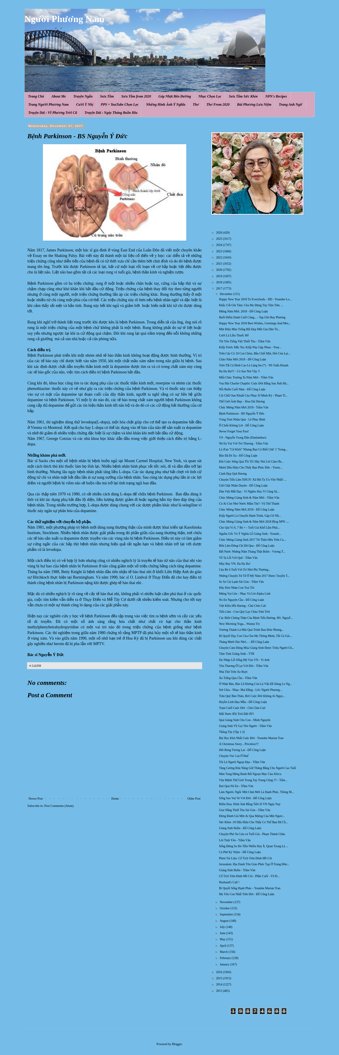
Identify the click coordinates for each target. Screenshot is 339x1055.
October (225, 908)
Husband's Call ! (229, 882)
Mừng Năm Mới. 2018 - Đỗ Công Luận (243, 311)
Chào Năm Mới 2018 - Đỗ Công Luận (242, 359)
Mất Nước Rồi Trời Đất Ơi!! (236, 714)
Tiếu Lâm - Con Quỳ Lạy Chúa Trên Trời (244, 611)
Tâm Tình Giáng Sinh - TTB (236, 653)
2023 (219, 251)
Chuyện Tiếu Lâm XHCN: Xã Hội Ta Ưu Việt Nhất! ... (252, 479)
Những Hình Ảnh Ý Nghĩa (165, 104)
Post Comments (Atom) (59, 806)
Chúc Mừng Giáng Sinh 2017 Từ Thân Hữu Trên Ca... (252, 539)
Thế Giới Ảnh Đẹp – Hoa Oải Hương (242, 401)
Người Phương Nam (64, 19)
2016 (219, 972)
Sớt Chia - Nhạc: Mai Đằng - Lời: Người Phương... (250, 690)
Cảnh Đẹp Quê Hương (233, 473)
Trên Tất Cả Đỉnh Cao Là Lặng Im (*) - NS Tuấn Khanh (253, 365)
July (223, 927)
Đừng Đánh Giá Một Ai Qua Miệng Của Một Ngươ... (251, 816)
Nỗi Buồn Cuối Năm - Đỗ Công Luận (242, 389)
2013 (219, 990)
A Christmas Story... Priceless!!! (238, 744)
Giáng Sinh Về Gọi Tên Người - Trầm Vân (245, 726)
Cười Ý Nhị (84, 104)
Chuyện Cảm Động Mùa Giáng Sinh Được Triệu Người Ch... (256, 647)
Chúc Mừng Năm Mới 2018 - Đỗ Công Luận (246, 509)
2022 (219, 257)
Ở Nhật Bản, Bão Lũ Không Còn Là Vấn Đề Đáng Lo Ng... (255, 684)
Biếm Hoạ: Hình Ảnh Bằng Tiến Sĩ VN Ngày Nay (249, 804)
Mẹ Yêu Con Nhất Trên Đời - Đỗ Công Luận (246, 894)
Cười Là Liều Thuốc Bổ (233, 335)
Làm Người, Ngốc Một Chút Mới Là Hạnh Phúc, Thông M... (256, 792)
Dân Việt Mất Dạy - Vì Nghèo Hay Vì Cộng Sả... (249, 491)
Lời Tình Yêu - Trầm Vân (235, 840)
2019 (219, 276)
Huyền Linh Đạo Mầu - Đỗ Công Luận (243, 702)
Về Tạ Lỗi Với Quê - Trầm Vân (238, 557)
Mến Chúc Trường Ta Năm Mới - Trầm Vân (246, 377)
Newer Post (36, 798)
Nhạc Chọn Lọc (209, 96)
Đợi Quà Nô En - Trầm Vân (236, 786)
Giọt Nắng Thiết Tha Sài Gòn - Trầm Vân (244, 810)
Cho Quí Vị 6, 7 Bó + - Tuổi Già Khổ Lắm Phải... (249, 527)
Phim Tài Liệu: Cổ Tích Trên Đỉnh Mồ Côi (245, 858)
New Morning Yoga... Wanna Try (239, 623)
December (226, 294)
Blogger (177, 1044)
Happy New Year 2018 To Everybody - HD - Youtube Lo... (255, 299)
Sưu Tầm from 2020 (136, 96)
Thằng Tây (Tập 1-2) (232, 732)
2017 (219, 288)
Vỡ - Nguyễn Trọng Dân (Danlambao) (242, 437)
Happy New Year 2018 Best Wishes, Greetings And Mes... (255, 323)
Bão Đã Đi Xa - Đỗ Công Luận (238, 455)
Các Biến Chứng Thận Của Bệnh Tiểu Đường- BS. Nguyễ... (256, 618)
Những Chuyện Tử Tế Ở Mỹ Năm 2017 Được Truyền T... (254, 575)
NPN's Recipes (276, 96)
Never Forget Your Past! (234, 431)
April (223, 945)
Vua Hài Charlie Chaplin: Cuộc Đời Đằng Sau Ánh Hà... (254, 383)
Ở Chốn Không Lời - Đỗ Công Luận (241, 425)
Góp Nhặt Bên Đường (174, 96)
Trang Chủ (36, 96)
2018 (219, 282)
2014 (219, 984)
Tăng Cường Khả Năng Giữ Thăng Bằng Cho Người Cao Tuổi (257, 768)
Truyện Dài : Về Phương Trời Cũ (52, 112)
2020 (219, 269)
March (224, 952)
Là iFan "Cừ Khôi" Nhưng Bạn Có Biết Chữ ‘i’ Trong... (253, 449)
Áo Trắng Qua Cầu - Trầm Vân (238, 678)
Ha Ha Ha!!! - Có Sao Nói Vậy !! (239, 371)
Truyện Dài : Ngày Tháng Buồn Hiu (110, 112)
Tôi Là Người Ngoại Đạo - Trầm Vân (242, 762)
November (227, 902)
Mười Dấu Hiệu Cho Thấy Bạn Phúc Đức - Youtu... (250, 467)
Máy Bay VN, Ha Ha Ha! (234, 563)
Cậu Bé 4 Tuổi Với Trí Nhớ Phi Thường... (244, 569)
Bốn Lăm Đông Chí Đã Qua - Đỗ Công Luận (246, 545)
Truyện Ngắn (83, 96)
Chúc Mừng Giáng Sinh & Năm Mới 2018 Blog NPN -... (254, 521)
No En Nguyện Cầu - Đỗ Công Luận (241, 599)
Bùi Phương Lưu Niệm (254, 104)
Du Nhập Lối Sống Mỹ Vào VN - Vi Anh (244, 660)
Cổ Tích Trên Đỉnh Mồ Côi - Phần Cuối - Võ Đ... (249, 876)
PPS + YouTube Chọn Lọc (120, 104)
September (227, 914)
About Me (58, 96)
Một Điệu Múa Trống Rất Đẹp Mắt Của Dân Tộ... (249, 329)
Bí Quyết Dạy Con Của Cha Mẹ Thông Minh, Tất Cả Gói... (255, 636)
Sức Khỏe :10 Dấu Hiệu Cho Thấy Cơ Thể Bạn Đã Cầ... (253, 822)
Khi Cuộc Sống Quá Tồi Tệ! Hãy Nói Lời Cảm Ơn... (251, 461)
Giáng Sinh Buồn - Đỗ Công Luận (240, 828)
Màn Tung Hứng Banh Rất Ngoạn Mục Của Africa (250, 774)
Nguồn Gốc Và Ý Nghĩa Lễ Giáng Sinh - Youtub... (250, 533)
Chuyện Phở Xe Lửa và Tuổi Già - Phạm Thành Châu (252, 834)
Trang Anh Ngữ (290, 104)
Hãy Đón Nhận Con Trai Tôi (236, 587)
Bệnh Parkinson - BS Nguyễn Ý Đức (241, 413)
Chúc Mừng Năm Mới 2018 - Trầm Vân (243, 407)
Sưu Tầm (107, 96)
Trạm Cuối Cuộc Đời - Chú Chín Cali (242, 708)
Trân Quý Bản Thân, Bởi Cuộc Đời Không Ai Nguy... (252, 696)
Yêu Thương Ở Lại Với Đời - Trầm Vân (243, 666)
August (224, 920)
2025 (219, 238)
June (223, 933)
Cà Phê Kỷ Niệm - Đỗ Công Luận (240, 852)
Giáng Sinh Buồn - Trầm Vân (237, 870)
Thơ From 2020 (217, 104)
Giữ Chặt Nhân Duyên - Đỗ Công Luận (243, 485)
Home (115, 798)
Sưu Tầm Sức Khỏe (243, 96)
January (225, 964)
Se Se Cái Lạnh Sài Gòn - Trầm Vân (241, 581)
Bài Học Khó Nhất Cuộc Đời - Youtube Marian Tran (251, 738)
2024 (219, 245)
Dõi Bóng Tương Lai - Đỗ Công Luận (242, 750)
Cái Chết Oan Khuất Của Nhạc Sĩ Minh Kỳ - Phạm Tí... (253, 395)
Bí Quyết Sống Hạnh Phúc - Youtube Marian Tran (249, 888)
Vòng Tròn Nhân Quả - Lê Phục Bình (242, 419)
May (223, 939)
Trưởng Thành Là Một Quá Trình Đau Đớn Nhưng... (251, 629)
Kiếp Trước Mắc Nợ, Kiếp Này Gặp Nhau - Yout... (250, 347)
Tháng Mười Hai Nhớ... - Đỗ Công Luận (244, 642)
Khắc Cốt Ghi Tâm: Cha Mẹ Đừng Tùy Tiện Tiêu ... (251, 305)
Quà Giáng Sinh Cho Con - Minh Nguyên (244, 720)
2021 (219, 263)
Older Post (194, 798)
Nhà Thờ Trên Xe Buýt (233, 671)
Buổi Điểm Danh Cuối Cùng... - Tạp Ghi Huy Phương (252, 317)
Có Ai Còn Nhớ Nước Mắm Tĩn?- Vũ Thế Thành (249, 503)
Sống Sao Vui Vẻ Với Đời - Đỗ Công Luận (245, 798)
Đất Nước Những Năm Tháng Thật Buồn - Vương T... (252, 551)
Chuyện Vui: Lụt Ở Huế (233, 756)
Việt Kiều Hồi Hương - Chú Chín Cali (242, 605)
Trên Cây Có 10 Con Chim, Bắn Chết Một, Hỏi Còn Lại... (254, 353)
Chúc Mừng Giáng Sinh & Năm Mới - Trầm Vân (249, 497)
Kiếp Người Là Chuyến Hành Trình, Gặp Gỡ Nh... (250, 515)
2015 (219, 978)
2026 (219, 232)
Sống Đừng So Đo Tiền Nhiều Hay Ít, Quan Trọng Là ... (253, 846)
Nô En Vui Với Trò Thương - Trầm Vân (243, 443)
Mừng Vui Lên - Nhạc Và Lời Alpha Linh (244, 593)
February (226, 958)
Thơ (196, 104)
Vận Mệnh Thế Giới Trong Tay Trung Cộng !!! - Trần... (253, 780)
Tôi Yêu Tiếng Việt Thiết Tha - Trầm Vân (244, 341)
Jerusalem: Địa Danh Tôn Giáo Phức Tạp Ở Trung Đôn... (254, 864)
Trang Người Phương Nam (48, 104)
